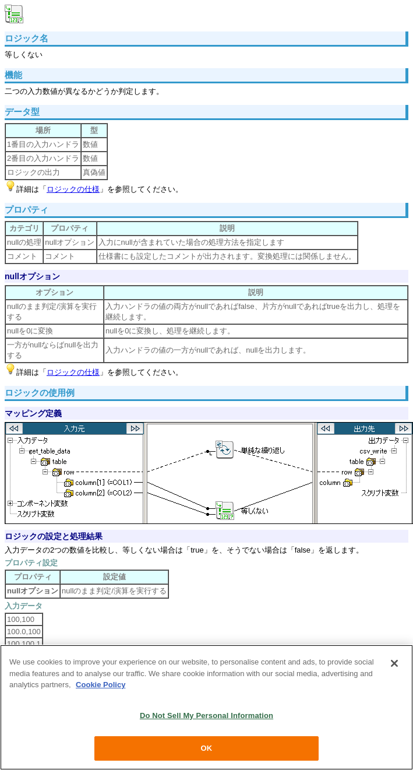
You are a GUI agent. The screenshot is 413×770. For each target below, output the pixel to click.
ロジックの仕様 (73, 189)
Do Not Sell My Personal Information (206, 715)
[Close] (394, 663)
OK (207, 748)
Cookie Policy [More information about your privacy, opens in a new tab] (100, 684)
